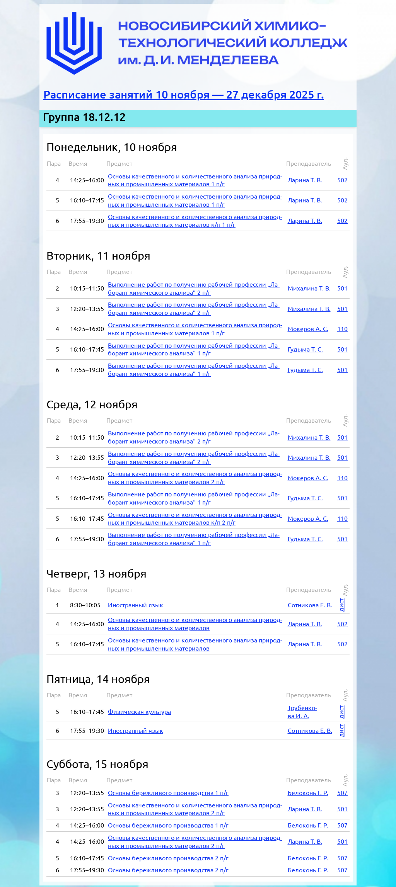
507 (342, 790)
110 (342, 326)
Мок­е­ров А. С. (308, 326)
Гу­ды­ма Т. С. (305, 346)
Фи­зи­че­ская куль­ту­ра (139, 709)
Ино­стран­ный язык (135, 602)
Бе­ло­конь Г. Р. (308, 790)
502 (342, 177)
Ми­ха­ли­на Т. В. (309, 285)
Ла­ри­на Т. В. (305, 177)
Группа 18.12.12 (84, 116)
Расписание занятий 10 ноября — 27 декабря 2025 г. (183, 94)
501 (342, 285)
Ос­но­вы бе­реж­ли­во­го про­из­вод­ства (168, 790)
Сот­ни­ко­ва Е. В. (310, 602)
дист (341, 602)
